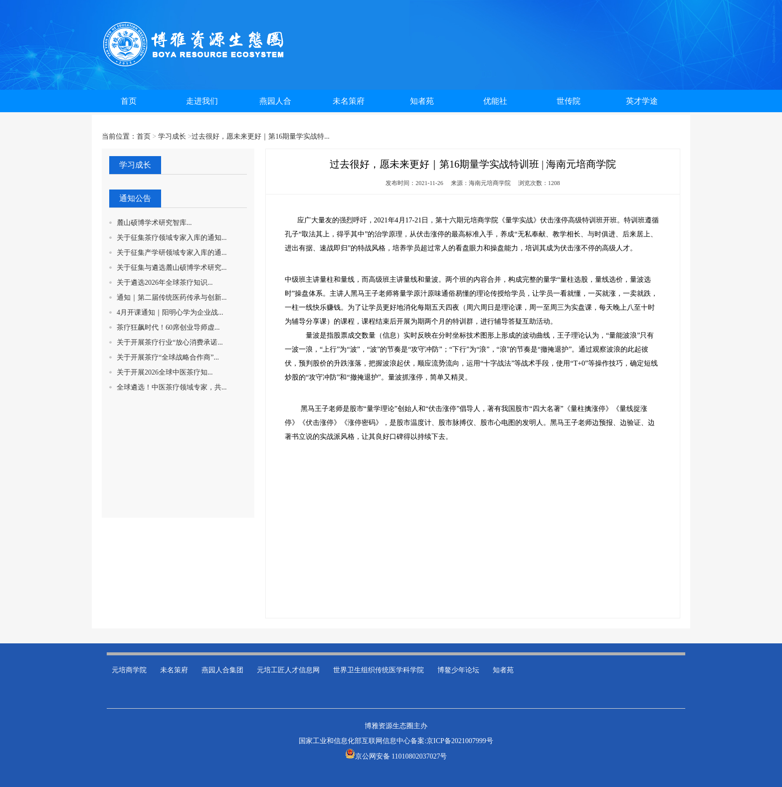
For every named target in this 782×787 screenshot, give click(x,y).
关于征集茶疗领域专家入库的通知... (172, 237)
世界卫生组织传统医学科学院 (378, 670)
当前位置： (119, 136)
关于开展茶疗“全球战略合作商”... (168, 357)
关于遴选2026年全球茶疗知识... (165, 282)
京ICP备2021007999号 (459, 741)
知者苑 (503, 670)
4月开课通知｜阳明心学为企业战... (170, 312)
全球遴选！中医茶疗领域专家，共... (172, 387)
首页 (144, 136)
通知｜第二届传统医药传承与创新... (172, 297)
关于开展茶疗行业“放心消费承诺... (170, 342)
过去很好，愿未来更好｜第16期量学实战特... (261, 136)
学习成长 (172, 136)
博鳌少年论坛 (458, 670)
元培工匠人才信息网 (288, 670)
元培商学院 (129, 670)
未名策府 (174, 670)
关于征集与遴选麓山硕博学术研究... (172, 267)
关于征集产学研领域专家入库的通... (172, 252)
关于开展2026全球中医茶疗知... (165, 372)
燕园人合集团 (222, 670)
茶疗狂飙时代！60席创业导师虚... (168, 327)
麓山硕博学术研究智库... (154, 222)
